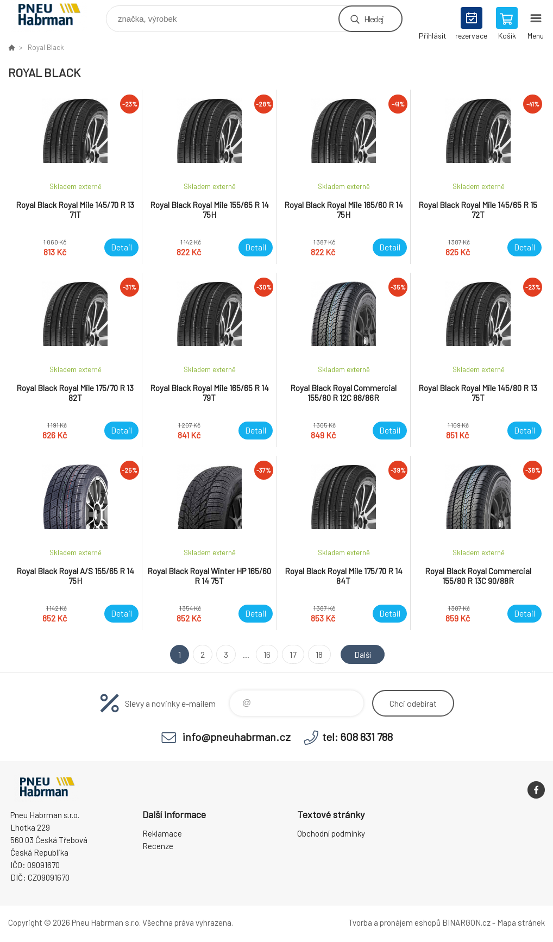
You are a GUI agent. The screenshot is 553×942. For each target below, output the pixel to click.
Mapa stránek (521, 922)
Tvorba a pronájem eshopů (394, 922)
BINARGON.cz (466, 922)
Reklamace (162, 833)
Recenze (157, 846)
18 (318, 654)
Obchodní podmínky (331, 833)
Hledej (374, 19)
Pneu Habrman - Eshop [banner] (56, 16)
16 (266, 654)
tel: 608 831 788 (357, 736)
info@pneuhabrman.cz (237, 736)
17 (292, 654)
